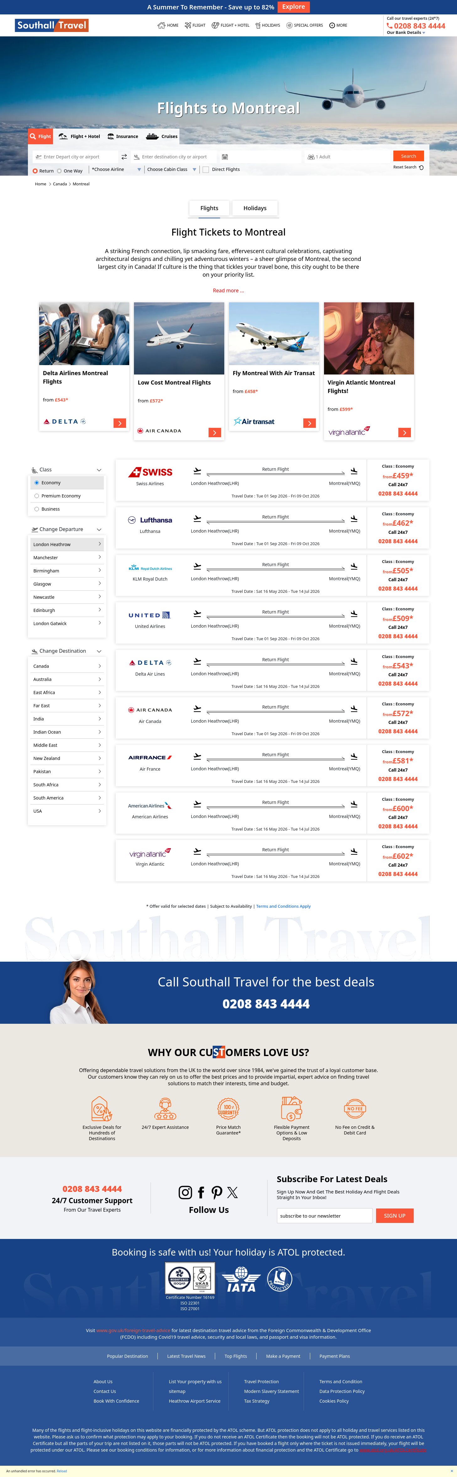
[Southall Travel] (52, 25)
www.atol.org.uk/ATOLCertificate (392, 1450)
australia (43, 679)
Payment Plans (335, 1356)
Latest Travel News (186, 1356)
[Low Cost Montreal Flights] (179, 371)
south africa (46, 785)
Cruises (162, 136)
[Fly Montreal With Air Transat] (274, 366)
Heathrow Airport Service (195, 1401)
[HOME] (167, 25)
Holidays (255, 208)
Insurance (123, 136)
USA (38, 811)
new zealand (47, 758)
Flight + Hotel (79, 136)
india (39, 719)
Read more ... (228, 290)
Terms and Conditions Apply (283, 906)
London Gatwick (50, 623)
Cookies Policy (334, 1401)
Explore (293, 6)
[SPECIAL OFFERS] (304, 25)
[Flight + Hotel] (231, 25)
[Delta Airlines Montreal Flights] (84, 366)
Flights (209, 208)
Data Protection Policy (342, 1391)
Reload (62, 1471)
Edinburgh (44, 610)
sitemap (177, 1391)
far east (42, 706)
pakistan (42, 771)
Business (51, 509)
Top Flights (236, 1356)
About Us (103, 1381)
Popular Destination (127, 1356)
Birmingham (46, 571)
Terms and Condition (341, 1381)
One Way (69, 170)
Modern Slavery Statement (271, 1391)
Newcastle (44, 597)
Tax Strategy (256, 1401)
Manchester (46, 558)
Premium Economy (61, 496)
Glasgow (42, 584)
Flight (40, 136)
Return (43, 170)
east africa (44, 692)
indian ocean (47, 732)
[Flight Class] (172, 169)
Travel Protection (261, 1381)
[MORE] (338, 25)
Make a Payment (283, 1356)
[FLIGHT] (195, 25)
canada (41, 666)
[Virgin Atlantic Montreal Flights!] (369, 371)
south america (49, 798)
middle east (45, 745)
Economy (51, 483)
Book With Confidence (116, 1401)
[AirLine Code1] (116, 169)
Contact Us (105, 1391)
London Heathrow (52, 544)
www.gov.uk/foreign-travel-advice (133, 1330)
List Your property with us (195, 1381)
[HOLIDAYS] (268, 25)
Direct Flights (221, 169)
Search (408, 156)
